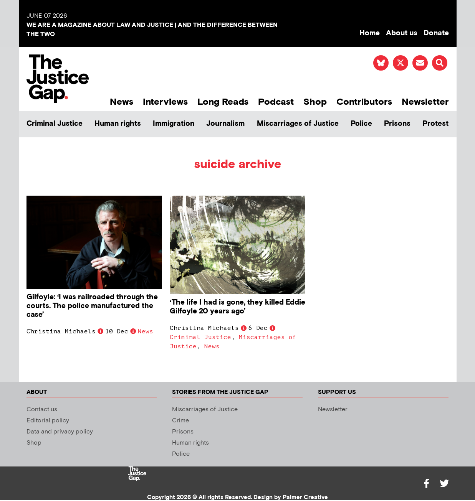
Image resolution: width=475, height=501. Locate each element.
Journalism (225, 124)
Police (361, 124)
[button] (440, 63)
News (121, 102)
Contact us (41, 409)
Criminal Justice (54, 124)
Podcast (276, 102)
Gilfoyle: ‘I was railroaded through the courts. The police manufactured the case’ (92, 306)
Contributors (364, 102)
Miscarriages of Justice (298, 124)
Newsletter (425, 102)
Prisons (397, 124)
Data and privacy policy (59, 432)
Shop (315, 102)
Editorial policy (47, 421)
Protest (435, 124)
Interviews (165, 102)
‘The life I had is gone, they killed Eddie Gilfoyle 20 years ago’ (237, 307)
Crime (180, 421)
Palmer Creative (305, 497)
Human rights (117, 124)
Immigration (173, 124)
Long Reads (222, 102)
